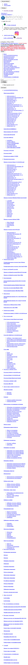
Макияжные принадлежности (11, 427)
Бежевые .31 (10, 103)
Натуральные (10, 202)
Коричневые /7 (11, 252)
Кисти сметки (7, 424)
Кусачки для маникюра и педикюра (16, 408)
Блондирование (7, 60)
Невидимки (10, 526)
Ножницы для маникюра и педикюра (16, 407)
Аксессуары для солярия (10, 651)
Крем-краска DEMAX (9, 93)
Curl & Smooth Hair (12, 356)
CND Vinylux (7, 600)
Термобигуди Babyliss (13, 505)
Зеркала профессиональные (14, 400)
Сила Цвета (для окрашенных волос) (16, 339)
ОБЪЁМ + (10, 140)
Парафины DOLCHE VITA (10, 636)
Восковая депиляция (9, 73)
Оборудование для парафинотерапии (12, 642)
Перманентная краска (9, 56)
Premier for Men (11, 363)
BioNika (9, 355)
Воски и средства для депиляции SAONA (13, 621)
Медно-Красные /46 (12, 248)
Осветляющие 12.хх (12, 124)
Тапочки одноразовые (9, 566)
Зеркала (6, 397)
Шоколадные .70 (11, 109)
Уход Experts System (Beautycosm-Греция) (13, 319)
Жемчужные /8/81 (12, 258)
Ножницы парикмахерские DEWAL (16, 463)
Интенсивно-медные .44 (13, 114)
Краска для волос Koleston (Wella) (12, 219)
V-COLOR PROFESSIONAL (11, 55)
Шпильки (9, 524)
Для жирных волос (12, 328)
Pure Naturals (10, 222)
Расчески (9, 532)
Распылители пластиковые (14, 478)
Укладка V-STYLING (9, 150)
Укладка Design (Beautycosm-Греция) (12, 378)
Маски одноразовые (8, 586)
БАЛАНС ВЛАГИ (12, 146)
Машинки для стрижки (9, 447)
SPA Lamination (11, 368)
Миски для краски (12, 513)
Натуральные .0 (11, 96)
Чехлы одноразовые (8, 583)
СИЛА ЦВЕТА (11, 141)
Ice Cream (9, 359)
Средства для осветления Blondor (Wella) (13, 287)
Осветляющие (11, 205)
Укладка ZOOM (8, 153)
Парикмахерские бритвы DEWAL (15, 466)
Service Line (10, 365)
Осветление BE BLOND (9, 134)
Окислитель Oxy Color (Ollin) (11, 307)
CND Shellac (7, 598)
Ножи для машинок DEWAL (14, 457)
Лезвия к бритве (11, 468)
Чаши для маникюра (12, 417)
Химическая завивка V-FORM (11, 156)
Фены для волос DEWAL (13, 484)
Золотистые (10, 206)
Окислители (7, 62)
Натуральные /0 (11, 232)
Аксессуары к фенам (12, 487)
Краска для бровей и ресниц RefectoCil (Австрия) (15, 272)
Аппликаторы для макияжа (14, 434)
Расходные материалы (9, 68)
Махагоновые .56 (11, 118)
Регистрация (7, 5)
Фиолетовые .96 (11, 120)
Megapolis (10, 362)
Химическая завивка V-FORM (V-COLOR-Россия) (15, 313)
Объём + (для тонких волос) (14, 338)
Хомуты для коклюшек (13, 546)
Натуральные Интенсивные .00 (15, 97)
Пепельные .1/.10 (11, 99)
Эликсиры (10, 332)
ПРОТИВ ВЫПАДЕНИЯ (13, 147)
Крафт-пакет (7, 657)
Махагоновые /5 (11, 249)
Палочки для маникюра (13, 410)
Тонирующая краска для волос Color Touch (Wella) (15, 266)
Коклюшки (10, 545)
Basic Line (10, 353)
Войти (5, 4)
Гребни (9, 533)
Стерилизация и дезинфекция (11, 77)
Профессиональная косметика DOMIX (13, 609)
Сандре (9, 209)
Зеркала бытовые (11, 401)
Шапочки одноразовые (9, 589)
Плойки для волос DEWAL (14, 504)
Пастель (9, 212)
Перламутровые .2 (12, 100)
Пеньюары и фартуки (9, 470)
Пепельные (10, 203)
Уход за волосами (8, 64)
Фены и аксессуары (8, 481)
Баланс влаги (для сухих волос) (15, 345)
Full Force (9, 358)
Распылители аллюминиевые (14, 476)
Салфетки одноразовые (9, 580)
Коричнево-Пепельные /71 (14, 253)
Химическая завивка (9, 63)
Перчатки (6, 563)
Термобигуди (10, 548)
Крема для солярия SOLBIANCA (11, 648)
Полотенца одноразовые (9, 575)
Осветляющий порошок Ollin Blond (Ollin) (13, 290)
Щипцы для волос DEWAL (14, 503)
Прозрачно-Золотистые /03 (14, 242)
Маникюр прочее (11, 421)
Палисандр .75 (11, 107)
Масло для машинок (12, 456)
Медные (9, 216)
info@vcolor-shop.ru (9, 35)
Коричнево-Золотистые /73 (14, 255)
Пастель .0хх (10, 123)
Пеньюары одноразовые (9, 569)
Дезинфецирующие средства (10, 659)
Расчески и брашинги (9, 529)
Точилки (9, 437)
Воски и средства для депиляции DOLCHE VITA (15, 618)
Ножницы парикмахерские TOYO (16, 465)
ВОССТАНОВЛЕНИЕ (13, 143)
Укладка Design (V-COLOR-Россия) (12, 375)
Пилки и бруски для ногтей (14, 411)
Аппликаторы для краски (13, 514)
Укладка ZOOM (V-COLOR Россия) (12, 372)
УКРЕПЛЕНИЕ (11, 144)
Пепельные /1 (10, 235)
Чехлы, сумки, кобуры (13, 495)
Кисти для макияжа (12, 430)
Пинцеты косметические (13, 436)
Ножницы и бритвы (8, 460)
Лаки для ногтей (8, 70)
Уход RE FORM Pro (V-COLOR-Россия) (13, 335)
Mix (8, 226)
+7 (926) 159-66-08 (10, 25)
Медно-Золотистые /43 (13, 246)
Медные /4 (10, 245)
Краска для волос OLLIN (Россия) (12, 229)
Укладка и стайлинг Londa (10, 380)
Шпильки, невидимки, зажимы (11, 520)
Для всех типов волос (12, 330)
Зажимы (9, 523)
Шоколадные (10, 208)
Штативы (9, 444)
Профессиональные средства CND (12, 612)
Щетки (9, 535)
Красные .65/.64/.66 (12, 117)
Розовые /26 (10, 239)
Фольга (6, 555)
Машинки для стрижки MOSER (15, 453)
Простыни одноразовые (9, 577)
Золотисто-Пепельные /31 (14, 243)
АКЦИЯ (9, 200)
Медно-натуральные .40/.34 (14, 113)
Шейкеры (9, 517)
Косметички (10, 497)
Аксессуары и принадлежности (11, 67)
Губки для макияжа (12, 431)
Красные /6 (10, 251)
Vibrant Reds (10, 223)
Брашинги (10, 536)
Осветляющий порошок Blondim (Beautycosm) (14, 285)
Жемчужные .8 (11, 121)
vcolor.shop (17, 38)
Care (8, 352)
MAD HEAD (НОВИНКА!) (10, 128)
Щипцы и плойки (8, 499)
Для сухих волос (11, 323)
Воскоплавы (7, 630)
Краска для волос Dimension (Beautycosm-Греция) (15, 197)
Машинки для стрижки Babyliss (15, 452)
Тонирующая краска (9, 58)
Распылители (7, 473)
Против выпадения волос (13, 326)
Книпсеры (10, 418)
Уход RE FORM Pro (8, 137)
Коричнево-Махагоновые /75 (14, 256)
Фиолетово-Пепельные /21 (14, 238)
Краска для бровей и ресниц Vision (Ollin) (13, 275)
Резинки (9, 394)
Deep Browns (10, 225)
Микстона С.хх (11, 126)
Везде (5, 54)
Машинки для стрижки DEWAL (15, 450)
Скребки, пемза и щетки (13, 414)
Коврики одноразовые (9, 560)
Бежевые (9, 210)
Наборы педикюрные (12, 420)
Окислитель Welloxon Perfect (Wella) (12, 304)
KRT (8, 361)
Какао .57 (9, 111)
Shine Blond (10, 366)
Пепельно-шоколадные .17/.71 (15, 106)
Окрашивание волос (9, 508)
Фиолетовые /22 (11, 236)
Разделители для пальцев (13, 415)
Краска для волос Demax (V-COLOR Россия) (14, 162)
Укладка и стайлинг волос (10, 66)
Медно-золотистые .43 (13, 116)
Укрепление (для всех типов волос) (16, 343)
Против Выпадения (12, 346)
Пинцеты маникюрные (13, 413)
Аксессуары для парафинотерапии (12, 639)
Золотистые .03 (11, 101)
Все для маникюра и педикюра (11, 71)
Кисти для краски (12, 511)
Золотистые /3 (11, 241)
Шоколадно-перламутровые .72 (15, 110)
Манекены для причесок (9, 440)
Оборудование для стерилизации (11, 662)
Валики (9, 392)
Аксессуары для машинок (14, 455)
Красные (9, 215)
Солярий (6, 75)
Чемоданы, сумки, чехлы (10, 489)
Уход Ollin (6, 349)
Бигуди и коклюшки (9, 540)
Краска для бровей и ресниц (11, 59)
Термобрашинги (11, 537)
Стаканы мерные (11, 516)
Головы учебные (11, 443)
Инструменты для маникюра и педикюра (13, 404)
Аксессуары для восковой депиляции (12, 628)
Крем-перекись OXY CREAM (11, 131)
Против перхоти (11, 329)
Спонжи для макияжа (12, 433)
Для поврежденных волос (14, 325)
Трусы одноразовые (8, 572)
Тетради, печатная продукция (11, 592)
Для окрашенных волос (13, 322)
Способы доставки (8, 10)
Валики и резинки (8, 389)
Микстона (10, 213)
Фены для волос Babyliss (13, 485)
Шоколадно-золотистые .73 (14, 104)
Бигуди (9, 543)
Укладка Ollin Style (8, 383)
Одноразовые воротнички (10, 552)
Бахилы (6, 557)
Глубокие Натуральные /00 (14, 234)
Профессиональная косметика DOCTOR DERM (15, 606)
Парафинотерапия (8, 74)
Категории (3, 87)
